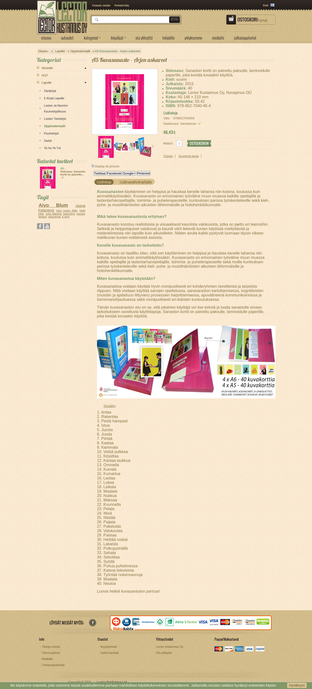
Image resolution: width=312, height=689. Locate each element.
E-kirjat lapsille (54, 98)
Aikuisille (47, 68)
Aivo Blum (53, 205)
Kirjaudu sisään (101, 5)
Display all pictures (107, 166)
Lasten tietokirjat (55, 119)
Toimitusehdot (51, 653)
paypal (259, 649)
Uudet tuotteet (109, 653)
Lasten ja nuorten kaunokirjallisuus (56, 108)
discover (229, 649)
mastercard (219, 649)
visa (249, 649)
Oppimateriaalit (54, 126)
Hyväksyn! (297, 685)
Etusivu (43, 51)
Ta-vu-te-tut (52, 148)
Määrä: (168, 143)
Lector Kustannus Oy (169, 646)
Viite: (167, 118)
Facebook (114, 173)
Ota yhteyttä (164, 653)
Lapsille (47, 82)
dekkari (43, 216)
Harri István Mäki (67, 210)
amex (239, 649)
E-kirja (65, 216)
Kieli (265, 5)
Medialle (47, 659)
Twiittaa (99, 173)
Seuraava (153, 146)
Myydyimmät (108, 646)
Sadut (48, 140)
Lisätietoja (170, 113)
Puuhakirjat (51, 133)
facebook (92, 623)
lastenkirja (69, 213)
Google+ (129, 173)
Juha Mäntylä (54, 213)
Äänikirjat (50, 91)
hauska (81, 213)
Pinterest (143, 173)
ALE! (45, 75)
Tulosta (168, 156)
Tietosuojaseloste (53, 665)
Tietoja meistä (51, 646)
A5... (63, 168)
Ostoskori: (252, 19)
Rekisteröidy (121, 5)
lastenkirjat (54, 216)
